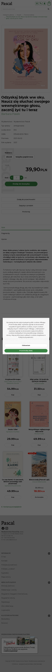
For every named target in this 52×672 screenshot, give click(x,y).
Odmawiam (26, 345)
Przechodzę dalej (25, 350)
